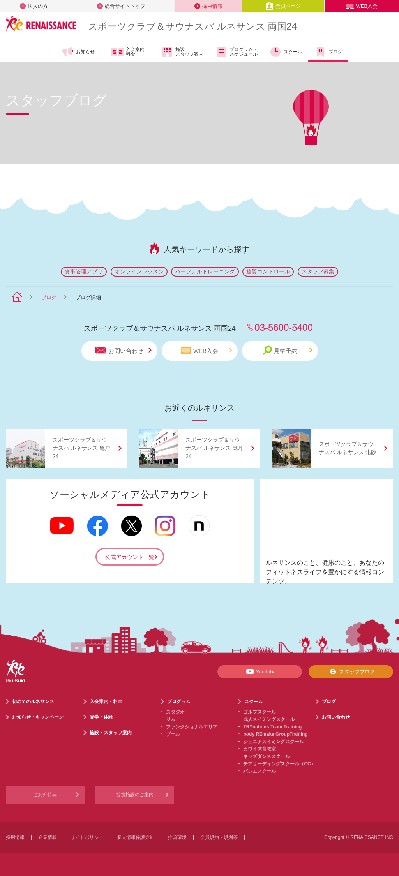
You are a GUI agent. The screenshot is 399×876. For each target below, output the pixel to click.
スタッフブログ (351, 671)
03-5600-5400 (283, 327)
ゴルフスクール (259, 712)
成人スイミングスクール (269, 719)
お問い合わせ (123, 350)
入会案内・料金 (130, 52)
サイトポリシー (87, 837)
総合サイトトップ (121, 6)
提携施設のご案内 (135, 794)
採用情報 (208, 6)
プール (173, 734)
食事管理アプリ (84, 271)
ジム (170, 719)
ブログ (328, 52)
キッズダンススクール (266, 756)
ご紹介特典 (45, 794)
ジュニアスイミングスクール (273, 741)
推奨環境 (177, 837)
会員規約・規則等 (219, 837)
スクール (285, 52)
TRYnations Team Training (272, 727)
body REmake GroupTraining (275, 734)
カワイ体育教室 (259, 749)
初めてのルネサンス (33, 701)
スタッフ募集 (318, 271)
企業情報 (47, 837)
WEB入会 (362, 6)
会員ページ (283, 6)
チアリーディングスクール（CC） (279, 764)
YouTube (260, 671)
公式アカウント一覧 (129, 557)
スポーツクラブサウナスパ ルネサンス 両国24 (192, 26)
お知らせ (78, 52)
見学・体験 (101, 717)
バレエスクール (259, 771)
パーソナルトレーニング (205, 271)
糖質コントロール (268, 271)
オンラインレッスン (139, 271)
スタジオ (175, 712)
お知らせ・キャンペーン (38, 717)
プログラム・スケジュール (236, 52)
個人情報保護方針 (135, 837)
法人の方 (34, 6)
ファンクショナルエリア (191, 727)
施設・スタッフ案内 (182, 52)
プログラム (179, 701)
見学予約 (287, 350)
